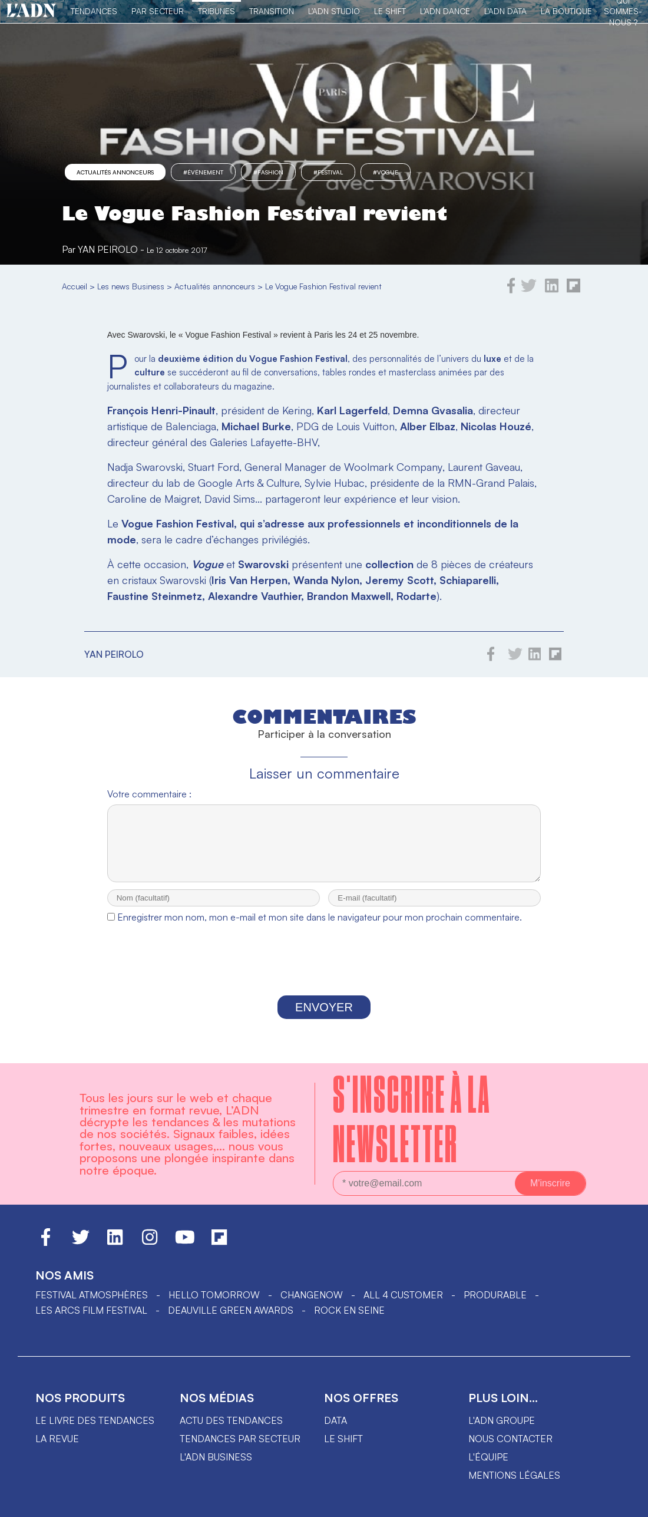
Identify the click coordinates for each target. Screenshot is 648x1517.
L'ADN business (216, 1467)
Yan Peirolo (108, 249)
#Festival (328, 172)
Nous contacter (510, 1449)
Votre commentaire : (149, 794)
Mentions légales (514, 1486)
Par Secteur (157, 11)
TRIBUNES (216, 11)
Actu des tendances (231, 1431)
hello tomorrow (214, 1305)
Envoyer (324, 1017)
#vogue (385, 172)
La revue (57, 1449)
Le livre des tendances (94, 1431)
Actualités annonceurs (115, 172)
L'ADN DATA (505, 11)
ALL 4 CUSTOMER (403, 1305)
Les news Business (130, 286)
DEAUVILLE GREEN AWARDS (230, 1321)
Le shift (343, 1449)
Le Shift (390, 11)
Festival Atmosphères (91, 1305)
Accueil (74, 286)
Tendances (94, 11)
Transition (271, 11)
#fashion (268, 172)
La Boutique (566, 11)
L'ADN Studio (334, 11)
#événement (203, 172)
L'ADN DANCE (445, 11)
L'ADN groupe (501, 1431)
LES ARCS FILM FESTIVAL (91, 1321)
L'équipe (488, 1467)
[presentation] (324, 973)
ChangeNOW (311, 1305)
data (335, 1431)
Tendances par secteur (240, 1449)
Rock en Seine (349, 1321)
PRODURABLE (495, 1305)
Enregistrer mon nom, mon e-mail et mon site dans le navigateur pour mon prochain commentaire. (319, 928)
